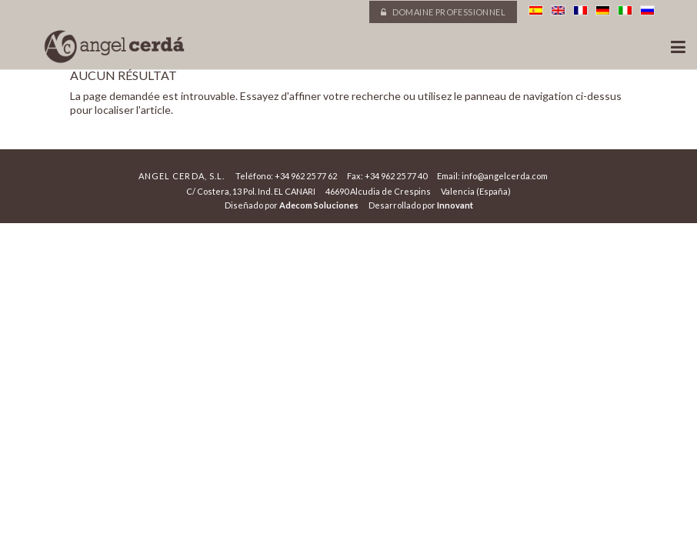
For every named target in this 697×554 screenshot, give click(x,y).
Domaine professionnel (443, 12)
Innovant (455, 205)
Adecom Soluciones (319, 205)
